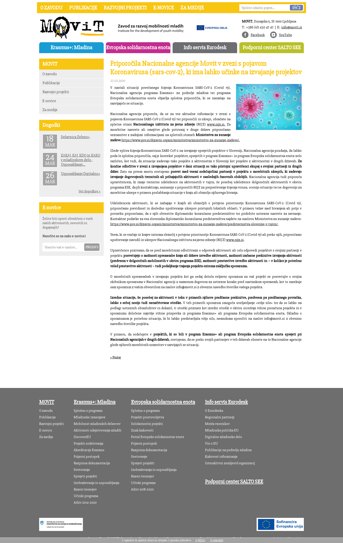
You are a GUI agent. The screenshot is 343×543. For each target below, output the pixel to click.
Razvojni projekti (125, 8)
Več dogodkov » (89, 191)
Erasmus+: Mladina (71, 47)
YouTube (285, 35)
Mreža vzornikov (217, 424)
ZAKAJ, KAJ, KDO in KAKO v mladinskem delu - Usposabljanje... (80, 160)
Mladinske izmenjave (89, 417)
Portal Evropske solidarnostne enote (157, 437)
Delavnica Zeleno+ (75, 137)
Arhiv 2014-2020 (85, 502)
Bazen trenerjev (85, 489)
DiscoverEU (82, 437)
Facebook (258, 35)
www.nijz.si (235, 240)
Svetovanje (82, 470)
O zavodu (51, 8)
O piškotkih (216, 540)
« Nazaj (115, 357)
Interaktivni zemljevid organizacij (230, 463)
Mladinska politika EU (222, 430)
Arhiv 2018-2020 (142, 489)
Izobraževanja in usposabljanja (96, 483)
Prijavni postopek (87, 456)
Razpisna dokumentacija (92, 463)
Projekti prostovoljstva (147, 417)
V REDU (200, 540)
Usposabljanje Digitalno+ (80, 173)
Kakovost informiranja (221, 456)
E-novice (163, 8)
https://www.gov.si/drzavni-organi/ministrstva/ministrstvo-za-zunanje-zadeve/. (180, 140)
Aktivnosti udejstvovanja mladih (97, 430)
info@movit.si (291, 27)
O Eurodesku (214, 411)
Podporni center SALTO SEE (272, 47)
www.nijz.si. (216, 124)
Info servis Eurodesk (205, 47)
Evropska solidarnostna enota (138, 47)
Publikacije (83, 8)
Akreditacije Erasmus (89, 450)
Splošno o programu (88, 411)
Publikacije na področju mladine (228, 450)
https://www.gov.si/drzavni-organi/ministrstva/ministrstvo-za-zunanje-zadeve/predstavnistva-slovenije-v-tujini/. (194, 224)
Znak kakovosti (142, 430)
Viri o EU (211, 443)
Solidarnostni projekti (147, 424)
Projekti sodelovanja (88, 443)
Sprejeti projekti (85, 476)
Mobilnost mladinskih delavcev (97, 424)
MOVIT (46, 402)
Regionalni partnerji (219, 417)
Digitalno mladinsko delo (223, 437)
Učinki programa (86, 496)
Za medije (192, 8)
